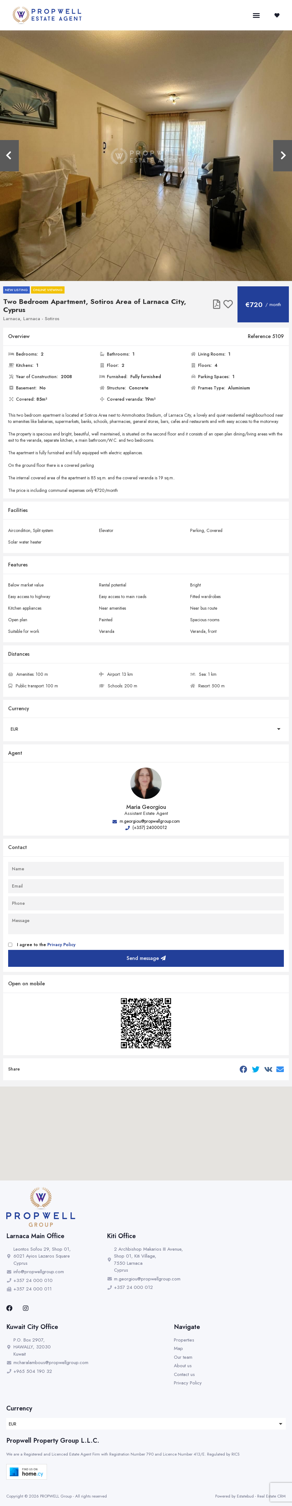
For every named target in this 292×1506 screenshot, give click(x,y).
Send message (146, 958)
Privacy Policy (61, 944)
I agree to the (46, 944)
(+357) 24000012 (146, 827)
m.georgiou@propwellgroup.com (146, 821)
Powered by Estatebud (234, 1496)
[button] (256, 15)
